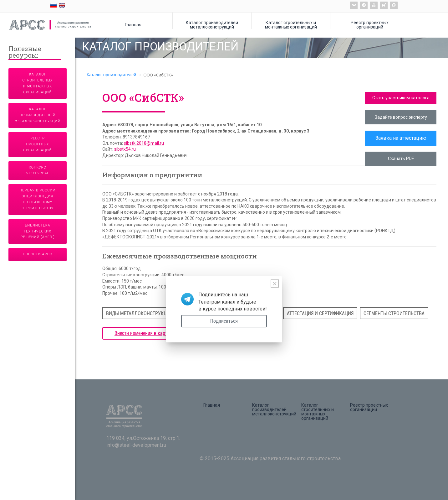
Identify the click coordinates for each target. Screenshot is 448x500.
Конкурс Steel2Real (37, 170)
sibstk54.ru (125, 149)
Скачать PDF (401, 158)
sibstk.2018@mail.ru (144, 143)
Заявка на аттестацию (400, 138)
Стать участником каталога (401, 97)
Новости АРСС (37, 254)
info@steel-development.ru (136, 445)
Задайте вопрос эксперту (401, 117)
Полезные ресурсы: (24, 52)
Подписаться (224, 321)
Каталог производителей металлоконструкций (212, 24)
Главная (133, 24)
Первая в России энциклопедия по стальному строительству (38, 199)
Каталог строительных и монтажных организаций (291, 24)
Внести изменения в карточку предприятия (160, 333)
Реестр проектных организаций (370, 24)
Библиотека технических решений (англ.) (38, 231)
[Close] (275, 283)
